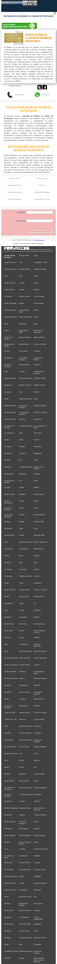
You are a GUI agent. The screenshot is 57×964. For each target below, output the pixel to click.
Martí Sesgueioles (25, 835)
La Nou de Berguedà (26, 794)
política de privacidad (39, 240)
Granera (21, 610)
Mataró (36, 310)
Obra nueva (42, 185)
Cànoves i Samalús (25, 733)
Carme (21, 637)
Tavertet (36, 440)
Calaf (21, 262)
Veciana (21, 283)
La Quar (7, 351)
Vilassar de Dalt (24, 590)
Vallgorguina (23, 685)
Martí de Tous (9, 910)
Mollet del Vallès (24, 658)
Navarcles (7, 562)
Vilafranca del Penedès (38, 468)
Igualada (37, 828)
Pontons (7, 842)
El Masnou (22, 671)
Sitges (36, 255)
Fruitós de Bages (10, 821)
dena (6, 644)
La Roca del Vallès (40, 344)
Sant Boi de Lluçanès (37, 952)
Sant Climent (23, 351)
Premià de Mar (9, 535)
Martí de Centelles (25, 910)
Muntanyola (8, 385)
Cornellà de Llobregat (8, 508)
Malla (36, 480)
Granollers (22, 699)
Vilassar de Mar (39, 719)
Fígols (36, 399)
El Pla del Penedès (10, 671)
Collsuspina (8, 828)
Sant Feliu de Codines (38, 358)
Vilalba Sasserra (9, 283)
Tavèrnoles (7, 446)
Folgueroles (23, 617)
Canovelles (37, 733)
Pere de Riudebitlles (11, 658)
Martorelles (8, 815)
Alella (6, 324)
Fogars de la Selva (10, 890)
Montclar (37, 760)
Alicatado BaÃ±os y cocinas (42, 199)
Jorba (21, 433)
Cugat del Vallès (9, 712)
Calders (21, 289)
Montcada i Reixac (40, 937)
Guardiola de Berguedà (37, 693)
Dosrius (36, 501)
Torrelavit (7, 937)
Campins (22, 815)
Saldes (6, 399)
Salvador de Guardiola (37, 741)
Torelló (21, 630)
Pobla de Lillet (24, 596)
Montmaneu (23, 890)
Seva (6, 276)
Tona (6, 726)
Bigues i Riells (24, 781)
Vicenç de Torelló (39, 869)
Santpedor (22, 494)
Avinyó (36, 283)
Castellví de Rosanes (41, 849)
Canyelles (7, 733)
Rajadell (22, 521)
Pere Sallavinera (39, 624)
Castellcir (7, 487)
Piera (6, 651)
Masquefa (7, 931)
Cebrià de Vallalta (40, 378)
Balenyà (22, 678)
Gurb (6, 610)
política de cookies (21, 3)
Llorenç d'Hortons (10, 310)
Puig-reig (22, 419)
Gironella (37, 351)
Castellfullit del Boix (11, 951)
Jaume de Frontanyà (11, 665)
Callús (21, 583)
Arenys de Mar (9, 781)
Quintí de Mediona (40, 747)
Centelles (22, 849)
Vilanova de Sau (24, 692)
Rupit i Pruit (8, 630)
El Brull (36, 289)
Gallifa (21, 767)
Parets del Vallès (39, 535)
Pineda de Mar (38, 596)
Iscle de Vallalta (24, 665)
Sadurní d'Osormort (10, 876)
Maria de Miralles (25, 337)
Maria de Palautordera (8, 502)
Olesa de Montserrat (26, 542)
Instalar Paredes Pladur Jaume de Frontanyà (38, 960)
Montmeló (7, 453)
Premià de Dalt (39, 521)
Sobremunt (8, 528)
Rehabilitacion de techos (14, 185)
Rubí (35, 562)
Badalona (37, 474)
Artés (35, 460)
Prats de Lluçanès (40, 835)
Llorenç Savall (39, 303)
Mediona (7, 774)
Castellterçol (23, 856)
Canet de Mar (8, 740)
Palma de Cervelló (25, 897)
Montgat (7, 903)
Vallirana (22, 446)
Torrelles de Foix (10, 412)
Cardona (22, 487)
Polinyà (6, 596)
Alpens (36, 317)
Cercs (6, 849)
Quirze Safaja (8, 924)
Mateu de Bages (9, 835)
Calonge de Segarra (40, 815)
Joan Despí (37, 726)
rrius (20, 480)
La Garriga (22, 569)
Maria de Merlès (39, 337)
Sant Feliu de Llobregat (23, 358)
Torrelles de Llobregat (8, 365)
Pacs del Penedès (39, 514)
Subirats (36, 392)
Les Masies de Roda (26, 426)
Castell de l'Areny (10, 419)
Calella (6, 555)
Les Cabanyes (9, 433)
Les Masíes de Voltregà (9, 427)
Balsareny (7, 685)
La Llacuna (8, 296)
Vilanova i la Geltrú (40, 590)
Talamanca (22, 453)
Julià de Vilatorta (24, 862)
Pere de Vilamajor (10, 747)
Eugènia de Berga (25, 808)
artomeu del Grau (10, 262)
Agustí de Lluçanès (25, 317)
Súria (21, 392)
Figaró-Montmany (10, 405)
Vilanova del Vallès (25, 787)
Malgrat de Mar (9, 494)
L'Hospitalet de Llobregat (38, 372)
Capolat (21, 876)
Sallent (6, 583)
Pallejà (6, 944)
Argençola (7, 467)
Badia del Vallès (9, 590)
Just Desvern (8, 358)
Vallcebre (37, 801)
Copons (36, 821)
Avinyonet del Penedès (9, 481)
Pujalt (36, 842)
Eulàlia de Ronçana (40, 678)
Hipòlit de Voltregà (25, 399)
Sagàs (21, 528)
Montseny (22, 719)
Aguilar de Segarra (40, 405)
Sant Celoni (38, 433)
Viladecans (22, 474)
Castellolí (37, 910)
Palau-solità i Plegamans (8, 515)
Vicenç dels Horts (25, 869)
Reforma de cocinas (42, 178)
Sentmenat (37, 364)
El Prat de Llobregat (11, 678)
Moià (21, 944)
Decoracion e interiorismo (15, 199)
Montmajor (37, 890)
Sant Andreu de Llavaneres (9, 788)
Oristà (36, 276)
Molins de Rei (38, 549)
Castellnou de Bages (26, 467)
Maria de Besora (24, 364)
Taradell (21, 883)
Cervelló (37, 576)
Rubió (21, 555)
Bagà (35, 324)
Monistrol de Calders (8, 338)
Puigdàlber (8, 917)
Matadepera (38, 924)
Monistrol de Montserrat (37, 331)
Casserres (7, 637)
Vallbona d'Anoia (39, 385)
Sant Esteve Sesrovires (8, 706)
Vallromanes (38, 419)
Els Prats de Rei (24, 931)
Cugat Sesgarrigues (40, 787)
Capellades (37, 876)
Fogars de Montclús (40, 883)
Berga (36, 781)
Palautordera (23, 706)
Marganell (7, 692)
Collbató (37, 665)
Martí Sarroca (38, 903)
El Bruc (21, 501)
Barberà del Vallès (25, 385)
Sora (35, 767)
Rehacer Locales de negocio (14, 192)
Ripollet (21, 303)
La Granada (8, 569)
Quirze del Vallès (25, 924)
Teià (35, 897)
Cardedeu (37, 862)
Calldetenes (38, 583)
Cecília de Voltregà (40, 712)
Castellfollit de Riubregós (24, 413)
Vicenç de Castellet (25, 740)
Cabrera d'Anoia (24, 296)
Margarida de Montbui (23, 904)
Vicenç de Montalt (25, 378)
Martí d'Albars (9, 624)
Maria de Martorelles (37, 645)
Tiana (35, 931)
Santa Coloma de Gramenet (39, 809)
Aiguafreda (22, 324)
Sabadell (37, 706)
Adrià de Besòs (24, 344)
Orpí (20, 276)
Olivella (21, 760)
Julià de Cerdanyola (25, 726)
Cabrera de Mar (24, 255)
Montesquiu (38, 446)
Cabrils (6, 330)
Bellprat (36, 487)
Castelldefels (23, 644)
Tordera (6, 440)
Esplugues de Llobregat (23, 406)
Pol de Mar (22, 624)
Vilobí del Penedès (10, 303)
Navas (36, 508)
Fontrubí (22, 371)
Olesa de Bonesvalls (40, 542)
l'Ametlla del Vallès (25, 576)
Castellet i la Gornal (40, 412)
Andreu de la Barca (10, 317)
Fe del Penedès (24, 917)
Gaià (6, 371)
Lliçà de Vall (8, 549)
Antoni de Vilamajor (11, 753)
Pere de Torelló (24, 747)
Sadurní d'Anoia (24, 712)
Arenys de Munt (39, 774)
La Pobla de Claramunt (8, 795)
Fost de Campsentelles (38, 918)
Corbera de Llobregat (22, 822)
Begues (6, 767)
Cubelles (22, 801)
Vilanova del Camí (10, 719)
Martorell (37, 685)
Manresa (37, 555)
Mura (21, 562)
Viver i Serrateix (39, 296)
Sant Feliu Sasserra (40, 651)
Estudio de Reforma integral (42, 192)
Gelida (21, 508)
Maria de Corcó (39, 699)
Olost (6, 760)
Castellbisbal (8, 603)
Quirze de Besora (10, 378)
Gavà (6, 542)
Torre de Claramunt (25, 937)
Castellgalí (37, 944)
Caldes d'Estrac (9, 289)
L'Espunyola (8, 576)
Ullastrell (37, 856)
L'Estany (37, 569)
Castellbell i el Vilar (40, 262)
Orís (20, 753)
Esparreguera (23, 828)
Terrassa (21, 958)
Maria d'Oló (8, 862)
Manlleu (36, 617)
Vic (35, 603)
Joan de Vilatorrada (40, 658)
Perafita (21, 535)
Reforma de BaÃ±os (14, 178)
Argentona (22, 774)
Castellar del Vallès (10, 269)
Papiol (6, 897)
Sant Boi (7, 958)
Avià (20, 460)
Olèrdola (37, 637)
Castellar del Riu (24, 269)
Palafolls (22, 514)
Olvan (36, 753)
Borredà (7, 460)
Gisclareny (37, 610)
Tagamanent (38, 453)
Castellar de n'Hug (40, 269)
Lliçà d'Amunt (24, 549)
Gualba (6, 699)
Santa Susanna (38, 494)
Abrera (21, 440)
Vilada (21, 603)
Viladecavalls (8, 474)
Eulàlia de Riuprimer (11, 808)
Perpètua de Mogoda (26, 951)
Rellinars (7, 521)
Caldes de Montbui (25, 651)
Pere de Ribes (9, 869)
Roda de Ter (8, 801)
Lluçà (36, 528)
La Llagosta (38, 794)
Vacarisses (7, 392)
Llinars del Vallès (10, 883)
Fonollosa (7, 617)
